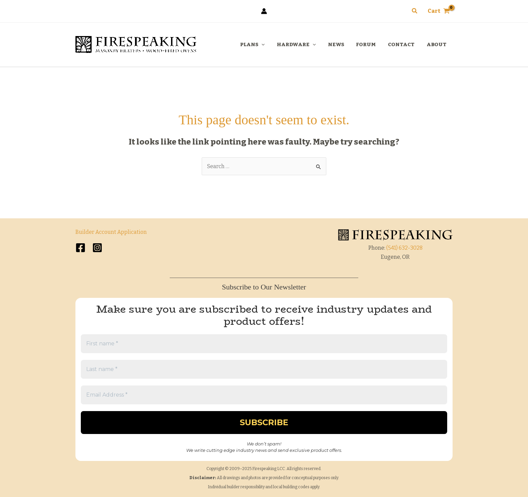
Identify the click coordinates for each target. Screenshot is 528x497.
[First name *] (264, 343)
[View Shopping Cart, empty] (439, 11)
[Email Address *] (264, 394)
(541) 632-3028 (404, 248)
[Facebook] (80, 248)
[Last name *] (264, 369)
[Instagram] (97, 248)
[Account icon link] (264, 11)
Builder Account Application (111, 232)
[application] (272, 44)
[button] (415, 11)
